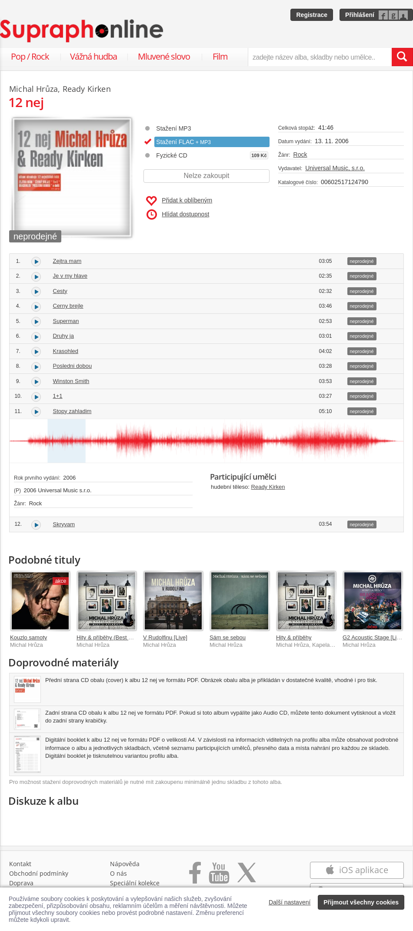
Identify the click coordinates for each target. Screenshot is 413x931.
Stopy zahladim (72, 411)
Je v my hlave (70, 275)
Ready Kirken (268, 487)
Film (220, 56)
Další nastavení (290, 902)
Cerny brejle (68, 305)
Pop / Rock (30, 56)
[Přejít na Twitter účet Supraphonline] (246, 877)
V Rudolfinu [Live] (165, 637)
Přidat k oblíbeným (179, 201)
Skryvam (64, 524)
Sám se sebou (228, 637)
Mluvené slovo (164, 56)
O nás (118, 873)
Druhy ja (63, 336)
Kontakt (20, 864)
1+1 (58, 396)
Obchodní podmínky (38, 873)
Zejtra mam (67, 261)
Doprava (21, 883)
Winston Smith (71, 381)
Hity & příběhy (294, 637)
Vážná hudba (93, 56)
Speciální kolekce (135, 883)
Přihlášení (359, 14)
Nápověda (125, 864)
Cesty (60, 291)
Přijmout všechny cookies (361, 902)
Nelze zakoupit (207, 175)
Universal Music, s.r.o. (335, 168)
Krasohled (66, 351)
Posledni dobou (72, 366)
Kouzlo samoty (28, 637)
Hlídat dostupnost (178, 214)
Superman (66, 321)
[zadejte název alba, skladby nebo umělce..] (320, 57)
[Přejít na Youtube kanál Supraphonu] (219, 877)
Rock (300, 154)
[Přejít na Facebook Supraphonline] (195, 877)
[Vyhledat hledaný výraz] (402, 57)
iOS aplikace (356, 870)
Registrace (311, 14)
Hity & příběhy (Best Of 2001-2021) (121, 637)
